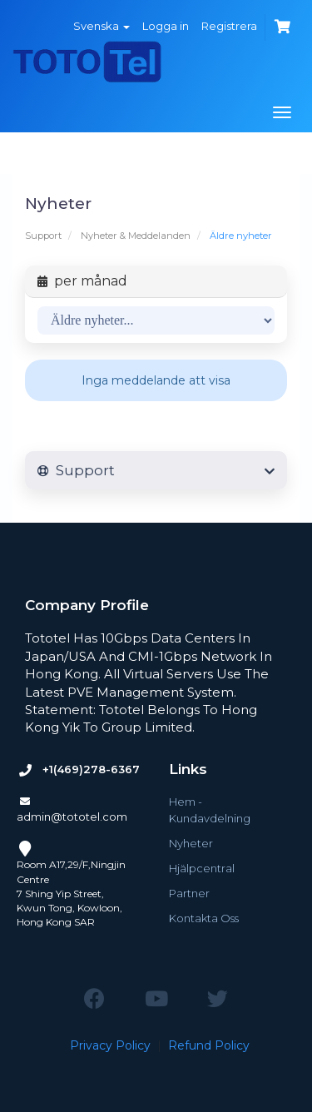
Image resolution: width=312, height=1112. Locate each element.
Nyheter (191, 843)
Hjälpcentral (202, 868)
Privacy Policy (110, 1045)
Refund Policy (209, 1045)
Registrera (229, 25)
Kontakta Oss (204, 918)
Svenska (101, 25)
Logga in (165, 25)
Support (43, 235)
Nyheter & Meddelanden (136, 235)
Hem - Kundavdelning (209, 810)
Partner (189, 893)
